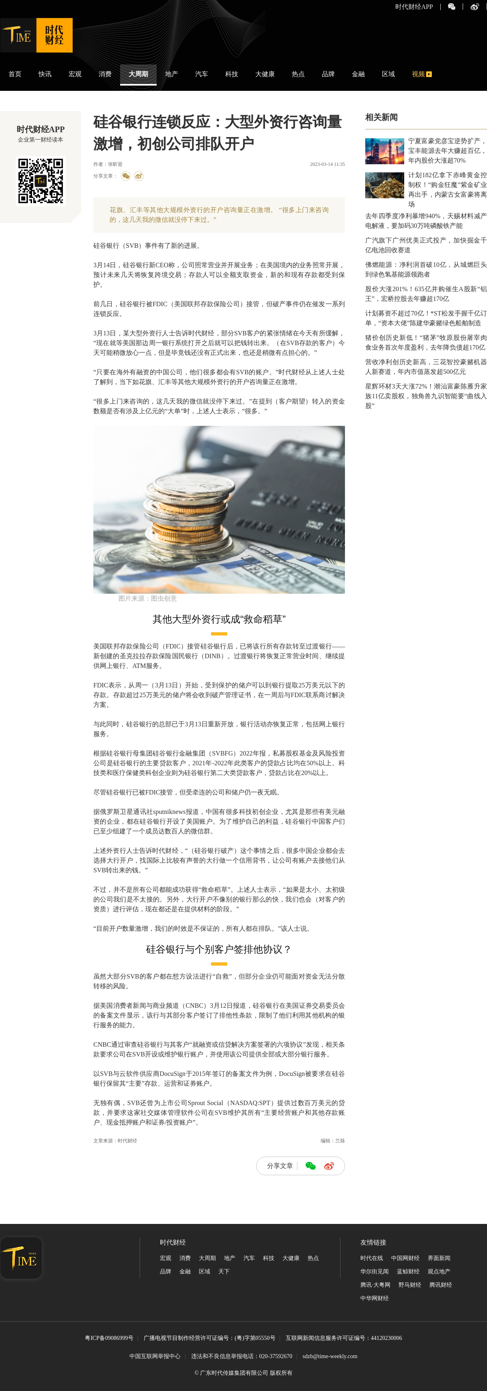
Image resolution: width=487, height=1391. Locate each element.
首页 (15, 74)
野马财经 (410, 1285)
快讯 (45, 74)
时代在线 (371, 1258)
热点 (298, 74)
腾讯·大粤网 (375, 1285)
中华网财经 (374, 1298)
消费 (105, 74)
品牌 (328, 74)
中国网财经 (405, 1258)
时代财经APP (414, 7)
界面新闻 (439, 1258)
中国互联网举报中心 (155, 1356)
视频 (418, 74)
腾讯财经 (440, 1285)
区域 (388, 74)
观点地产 (439, 1272)
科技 (231, 74)
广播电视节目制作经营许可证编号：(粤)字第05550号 (209, 1338)
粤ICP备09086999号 (109, 1338)
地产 (171, 74)
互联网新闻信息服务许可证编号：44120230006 (344, 1338)
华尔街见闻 (374, 1272)
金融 (358, 74)
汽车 (201, 74)
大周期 (138, 74)
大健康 (265, 74)
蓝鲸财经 (408, 1272)
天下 (224, 1272)
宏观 (75, 74)
